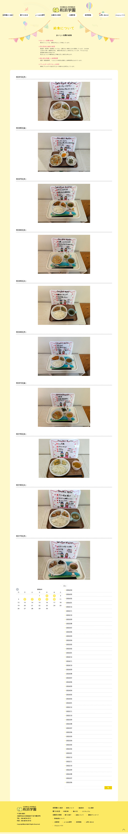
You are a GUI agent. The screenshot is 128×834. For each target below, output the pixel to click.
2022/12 (69, 757)
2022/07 (69, 778)
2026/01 (69, 602)
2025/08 (69, 623)
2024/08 (69, 673)
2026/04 (69, 590)
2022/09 (69, 770)
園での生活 (30, 16)
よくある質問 (44, 16)
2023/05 (69, 736)
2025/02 (69, 648)
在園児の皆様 (57, 16)
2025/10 (69, 615)
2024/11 (69, 661)
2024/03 (69, 694)
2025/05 (69, 636)
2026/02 (69, 598)
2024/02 (69, 699)
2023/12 (69, 707)
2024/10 (69, 665)
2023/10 (69, 715)
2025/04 (69, 640)
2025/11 (69, 611)
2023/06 (69, 732)
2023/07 (69, 728)
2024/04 (69, 690)
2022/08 (69, 774)
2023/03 (69, 745)
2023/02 (69, 749)
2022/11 (69, 761)
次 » (64, 586)
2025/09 (69, 619)
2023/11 (69, 711)
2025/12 (69, 607)
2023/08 (69, 724)
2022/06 (69, 782)
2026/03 (69, 594)
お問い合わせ (97, 16)
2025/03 (69, 644)
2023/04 (69, 740)
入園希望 (71, 16)
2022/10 (69, 765)
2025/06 (69, 632)
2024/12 (69, 657)
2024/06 (69, 682)
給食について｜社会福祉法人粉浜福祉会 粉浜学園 (64, 9)
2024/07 (69, 678)
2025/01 (69, 653)
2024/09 (69, 669)
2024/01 (69, 703)
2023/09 (69, 719)
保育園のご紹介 (16, 16)
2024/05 (69, 686)
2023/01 (69, 753)
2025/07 (69, 628)
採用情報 (84, 16)
